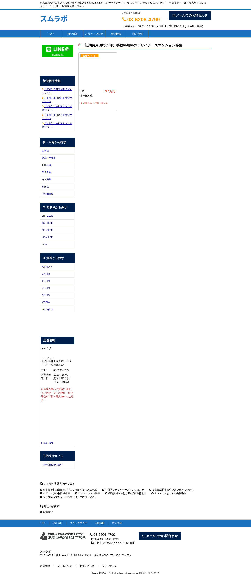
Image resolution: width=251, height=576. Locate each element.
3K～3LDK (47, 230)
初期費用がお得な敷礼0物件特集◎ (125, 493)
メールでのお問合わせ (189, 15)
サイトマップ (109, 566)
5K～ (44, 244)
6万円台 (46, 281)
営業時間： (47, 374)
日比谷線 (46, 165)
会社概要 (47, 443)
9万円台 (46, 302)
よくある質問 (65, 566)
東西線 (45, 186)
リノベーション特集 (87, 493)
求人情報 (137, 33)
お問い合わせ (87, 566)
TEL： (44, 370)
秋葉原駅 (46, 512)
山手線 (45, 151)
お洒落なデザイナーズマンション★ (123, 489)
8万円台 (46, 295)
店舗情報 (116, 33)
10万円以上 (48, 309)
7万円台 (46, 288)
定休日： (46, 378)
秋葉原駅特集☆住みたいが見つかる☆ (171, 489)
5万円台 (46, 274)
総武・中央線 (49, 158)
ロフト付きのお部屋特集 (55, 493)
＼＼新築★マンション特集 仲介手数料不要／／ (68, 497)
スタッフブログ (94, 33)
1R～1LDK (47, 216)
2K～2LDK (47, 223)
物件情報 (72, 33)
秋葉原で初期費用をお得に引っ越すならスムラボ (68, 489)
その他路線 (47, 193)
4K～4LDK (47, 237)
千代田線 (46, 172)
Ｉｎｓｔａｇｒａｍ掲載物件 (168, 493)
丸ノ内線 (46, 179)
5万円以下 (47, 266)
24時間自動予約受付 (52, 464)
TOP (51, 33)
